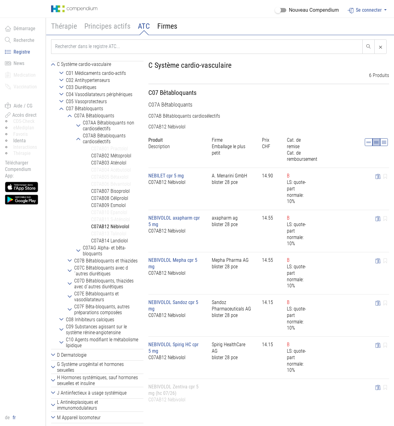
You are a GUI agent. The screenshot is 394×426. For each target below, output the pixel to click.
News (14, 63)
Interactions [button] (25, 147)
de (8, 417)
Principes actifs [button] (107, 26)
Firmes (167, 26)
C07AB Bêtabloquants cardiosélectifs (184, 116)
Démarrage (20, 28)
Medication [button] (20, 75)
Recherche (19, 40)
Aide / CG (18, 106)
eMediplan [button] (23, 128)
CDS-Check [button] (23, 121)
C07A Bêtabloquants (170, 105)
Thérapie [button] (64, 26)
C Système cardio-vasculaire (189, 65)
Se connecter (365, 10)
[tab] (97, 64)
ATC (144, 26)
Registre (17, 52)
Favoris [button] (20, 134)
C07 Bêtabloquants (172, 92)
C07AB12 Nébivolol (166, 127)
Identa (19, 141)
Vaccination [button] (21, 86)
